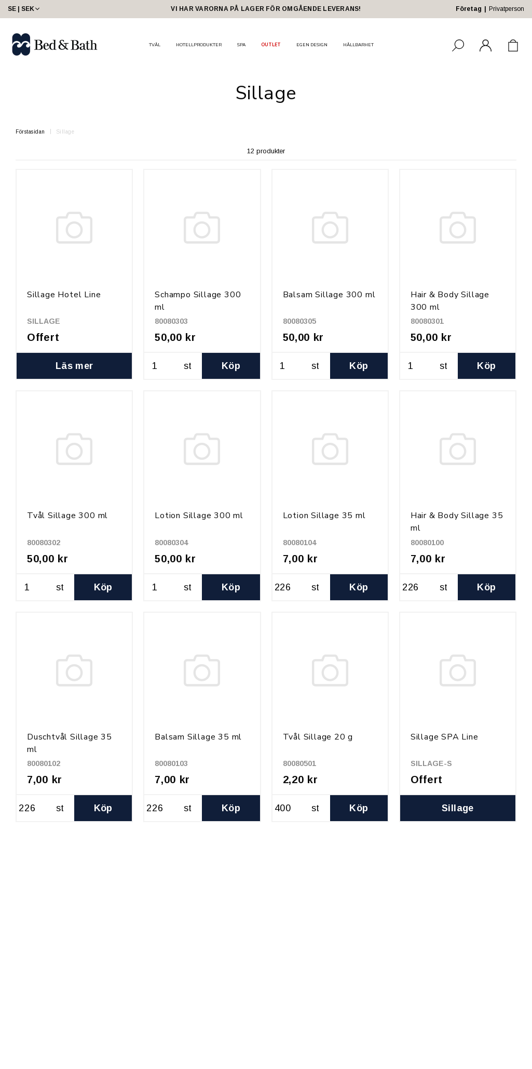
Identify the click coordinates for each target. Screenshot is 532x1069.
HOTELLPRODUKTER (199, 45)
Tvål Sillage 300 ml (67, 515)
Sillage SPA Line (445, 737)
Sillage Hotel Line (64, 294)
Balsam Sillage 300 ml (329, 294)
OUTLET (271, 45)
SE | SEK (25, 9)
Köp (231, 366)
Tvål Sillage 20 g (318, 737)
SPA (241, 45)
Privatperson (506, 8)
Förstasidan (30, 132)
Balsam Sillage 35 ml (198, 737)
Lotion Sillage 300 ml (199, 515)
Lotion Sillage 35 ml (324, 515)
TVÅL (154, 45)
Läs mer (74, 366)
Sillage (65, 132)
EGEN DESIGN (312, 45)
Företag (469, 8)
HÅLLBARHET (358, 45)
